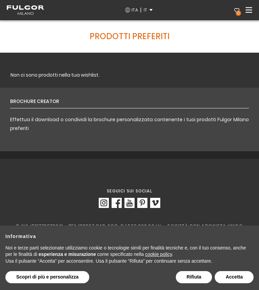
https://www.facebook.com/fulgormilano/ (117, 203)
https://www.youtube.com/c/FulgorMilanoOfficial (129, 203)
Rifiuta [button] (194, 277)
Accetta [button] (234, 277)
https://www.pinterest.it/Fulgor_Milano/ (142, 203)
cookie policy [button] (158, 254)
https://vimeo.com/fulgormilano (155, 203)
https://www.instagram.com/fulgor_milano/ (104, 203)
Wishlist (237, 11)
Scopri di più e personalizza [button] (47, 277)
